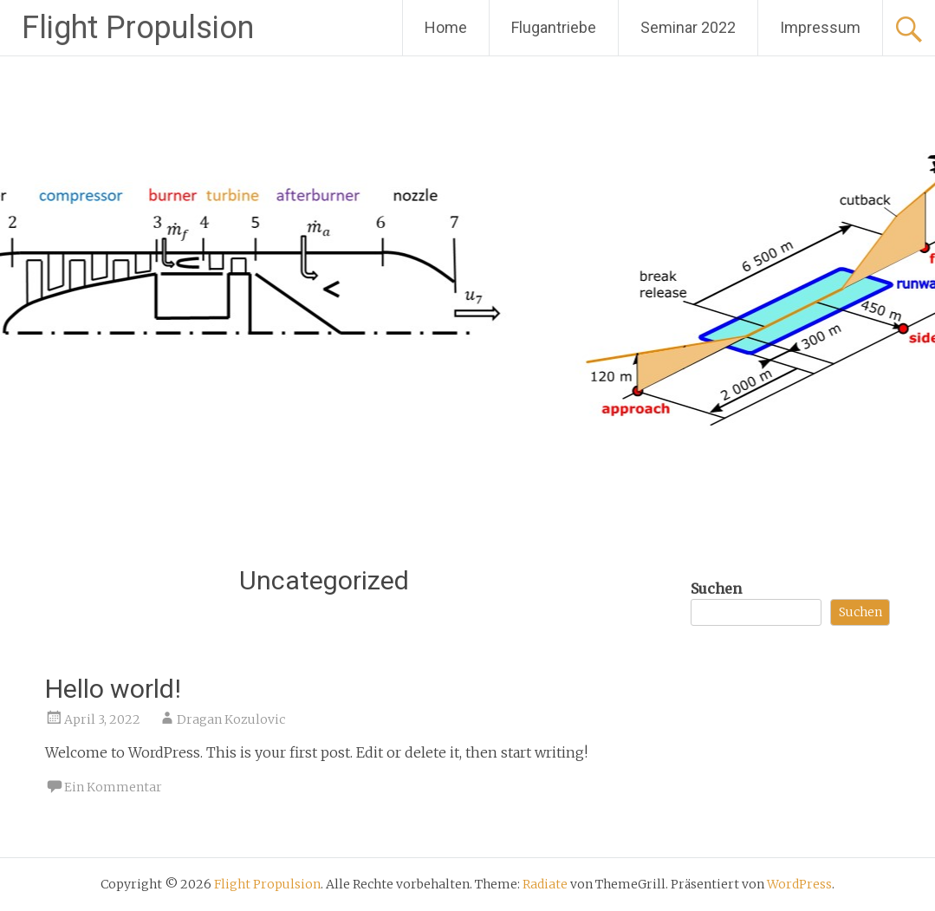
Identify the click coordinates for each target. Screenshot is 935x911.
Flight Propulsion (138, 28)
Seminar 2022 (688, 27)
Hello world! (113, 688)
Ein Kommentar (113, 787)
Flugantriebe (553, 27)
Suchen (716, 588)
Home (446, 27)
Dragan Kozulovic (231, 719)
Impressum (820, 27)
